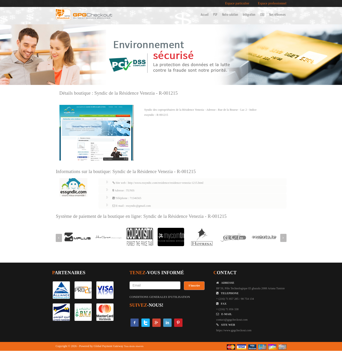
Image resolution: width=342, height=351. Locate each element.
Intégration (249, 14)
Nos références (277, 14)
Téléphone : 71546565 (126, 198)
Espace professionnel (272, 3)
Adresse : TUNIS (123, 190)
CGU (262, 14)
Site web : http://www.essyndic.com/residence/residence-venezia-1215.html (158, 182)
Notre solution (230, 14)
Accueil (204, 14)
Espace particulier (237, 3)
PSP (215, 14)
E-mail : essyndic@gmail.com (131, 205)
